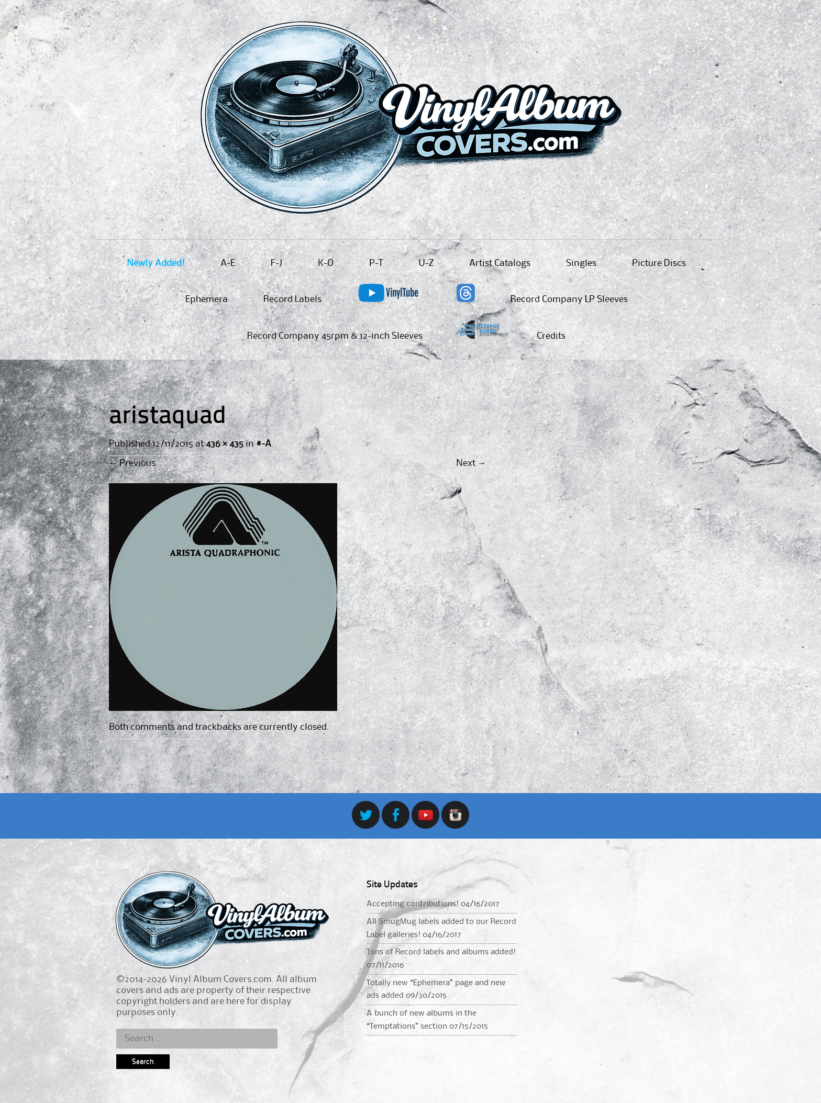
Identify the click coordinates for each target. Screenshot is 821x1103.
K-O (326, 263)
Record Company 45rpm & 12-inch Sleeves (335, 336)
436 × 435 (224, 444)
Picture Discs (659, 263)
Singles (581, 263)
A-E (227, 263)
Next (471, 463)
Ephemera (206, 299)
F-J (276, 263)
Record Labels (292, 299)
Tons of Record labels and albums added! (441, 952)
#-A (263, 444)
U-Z (426, 263)
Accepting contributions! (413, 904)
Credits (551, 336)
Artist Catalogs (499, 263)
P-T (376, 263)
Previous (132, 463)
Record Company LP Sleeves (569, 299)
